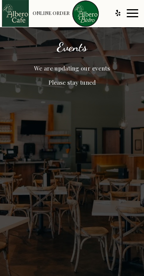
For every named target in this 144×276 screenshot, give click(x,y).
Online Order (51, 13)
